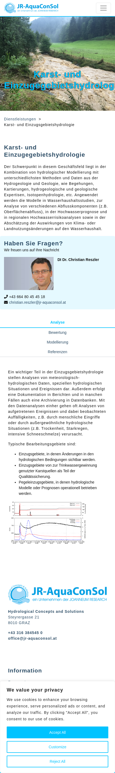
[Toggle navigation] (103, 8)
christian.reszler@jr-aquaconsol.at (37, 302)
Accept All (57, 732)
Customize (57, 747)
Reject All (57, 761)
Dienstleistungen (20, 119)
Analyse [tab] (57, 322)
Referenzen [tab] (57, 352)
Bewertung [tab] (57, 332)
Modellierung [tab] (57, 342)
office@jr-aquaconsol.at (32, 638)
